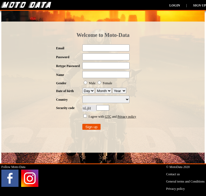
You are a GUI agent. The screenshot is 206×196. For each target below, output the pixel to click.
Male (90, 83)
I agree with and (109, 116)
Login (174, 5)
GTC (108, 116)
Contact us (173, 174)
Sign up (199, 5)
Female (105, 83)
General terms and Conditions (185, 181)
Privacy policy (126, 116)
